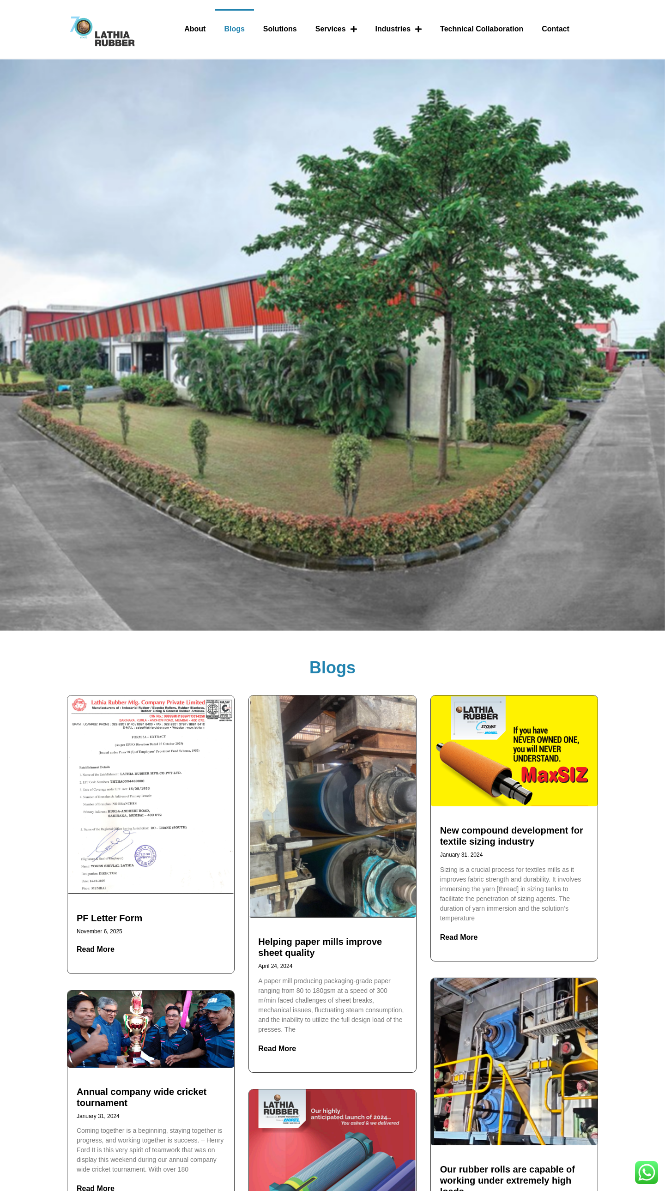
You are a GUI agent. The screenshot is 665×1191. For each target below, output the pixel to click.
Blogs (234, 29)
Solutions (280, 29)
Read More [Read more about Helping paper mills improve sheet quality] (277, 1048)
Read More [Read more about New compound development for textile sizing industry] (459, 937)
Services (336, 29)
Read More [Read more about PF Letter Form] (96, 949)
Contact (555, 29)
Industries (398, 29)
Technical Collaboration (481, 29)
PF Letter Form (109, 918)
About (195, 29)
